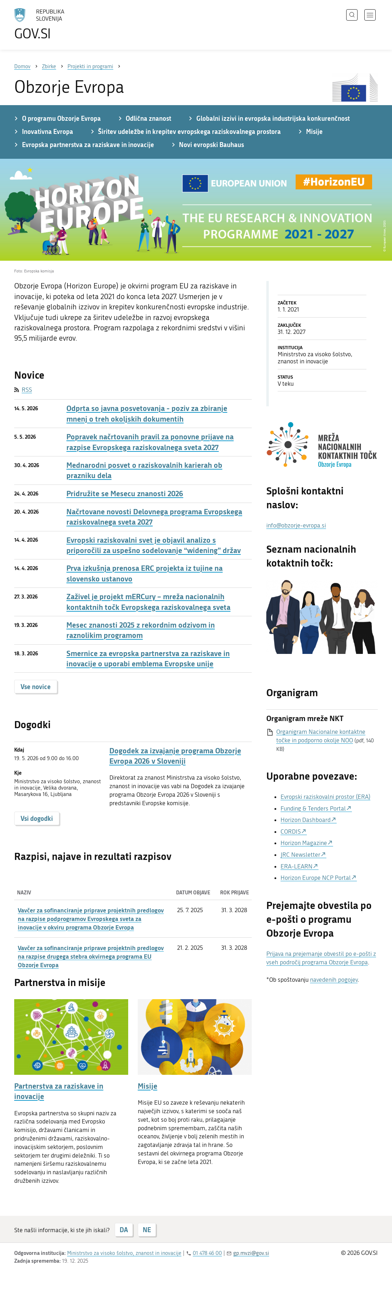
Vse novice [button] (36, 686)
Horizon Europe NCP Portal (316, 877)
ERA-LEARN (296, 866)
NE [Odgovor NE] (147, 1229)
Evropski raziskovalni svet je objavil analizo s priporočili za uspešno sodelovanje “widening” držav (153, 545)
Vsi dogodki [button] (37, 818)
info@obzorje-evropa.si (296, 525)
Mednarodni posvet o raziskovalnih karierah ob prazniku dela (144, 470)
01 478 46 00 (207, 1253)
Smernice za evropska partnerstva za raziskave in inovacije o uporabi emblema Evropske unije (148, 658)
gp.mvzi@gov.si (251, 1253)
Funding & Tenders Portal (313, 808)
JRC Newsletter (300, 854)
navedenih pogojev (334, 979)
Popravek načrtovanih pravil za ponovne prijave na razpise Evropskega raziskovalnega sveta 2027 (150, 442)
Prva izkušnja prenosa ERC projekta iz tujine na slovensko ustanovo (144, 573)
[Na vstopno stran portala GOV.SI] (59, 24)
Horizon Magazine (304, 842)
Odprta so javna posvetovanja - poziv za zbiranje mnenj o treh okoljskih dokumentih (146, 413)
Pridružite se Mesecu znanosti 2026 (124, 493)
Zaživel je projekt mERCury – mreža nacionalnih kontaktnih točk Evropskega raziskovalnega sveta (148, 601)
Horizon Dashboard (306, 819)
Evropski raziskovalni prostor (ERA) (325, 796)
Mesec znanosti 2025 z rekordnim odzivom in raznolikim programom (140, 630)
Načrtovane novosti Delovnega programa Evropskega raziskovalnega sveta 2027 (154, 517)
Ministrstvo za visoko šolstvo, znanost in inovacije (124, 1253)
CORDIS (291, 831)
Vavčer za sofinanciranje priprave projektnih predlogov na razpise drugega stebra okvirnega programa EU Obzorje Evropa (91, 956)
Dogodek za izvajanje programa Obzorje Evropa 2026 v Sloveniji (175, 756)
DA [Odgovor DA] (124, 1229)
